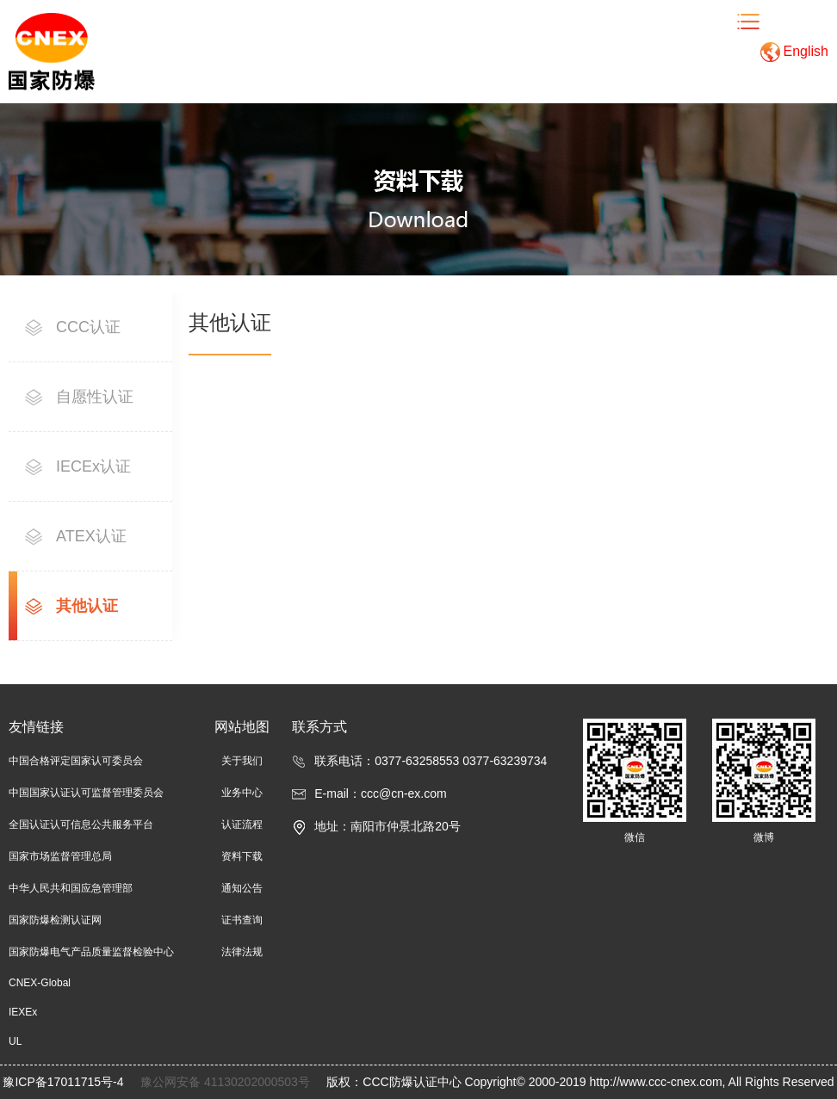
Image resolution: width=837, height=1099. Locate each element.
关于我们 (242, 761)
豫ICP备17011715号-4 (65, 1082)
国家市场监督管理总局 (60, 856)
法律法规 (242, 952)
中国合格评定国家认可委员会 (76, 761)
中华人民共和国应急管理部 (71, 888)
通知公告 (242, 888)
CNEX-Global (40, 983)
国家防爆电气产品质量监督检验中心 (91, 952)
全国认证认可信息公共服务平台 (81, 824)
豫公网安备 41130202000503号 (226, 1082)
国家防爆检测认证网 (55, 920)
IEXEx (23, 1012)
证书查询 (242, 920)
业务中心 (242, 793)
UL (15, 1041)
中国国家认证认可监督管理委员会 (86, 793)
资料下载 (242, 856)
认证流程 (242, 824)
